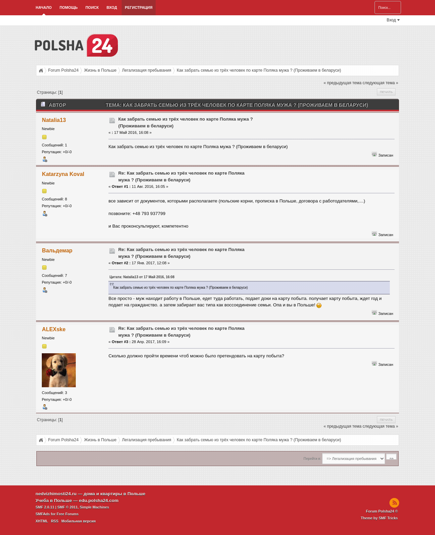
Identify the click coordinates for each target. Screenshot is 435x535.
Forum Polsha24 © (382, 511)
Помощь (68, 7)
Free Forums (68, 514)
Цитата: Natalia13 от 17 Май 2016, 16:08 (141, 277)
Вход (111, 7)
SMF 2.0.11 (45, 507)
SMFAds (43, 514)
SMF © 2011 (67, 507)
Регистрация (138, 7)
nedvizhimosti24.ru (56, 493)
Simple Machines (94, 507)
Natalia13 (54, 120)
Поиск (92, 7)
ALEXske (54, 329)
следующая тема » (380, 83)
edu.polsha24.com (98, 500)
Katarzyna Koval (63, 174)
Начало (44, 7)
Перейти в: (312, 459)
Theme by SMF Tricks (379, 518)
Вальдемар (57, 250)
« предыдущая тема (342, 83)
